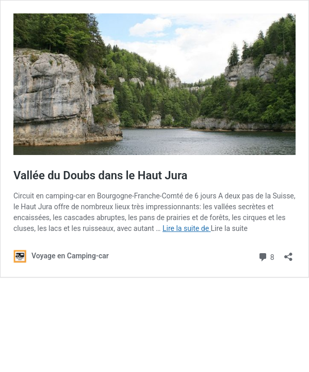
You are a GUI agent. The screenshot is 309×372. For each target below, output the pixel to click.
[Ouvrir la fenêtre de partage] (288, 253)
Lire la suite (229, 228)
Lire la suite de (186, 228)
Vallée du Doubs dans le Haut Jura (100, 175)
